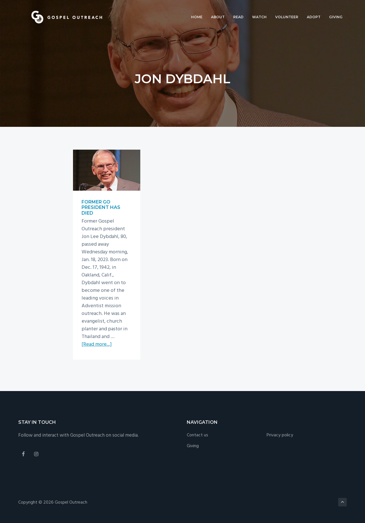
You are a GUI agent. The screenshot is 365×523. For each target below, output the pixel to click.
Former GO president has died (101, 207)
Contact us (197, 435)
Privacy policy (280, 435)
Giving (193, 446)
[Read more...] (97, 344)
